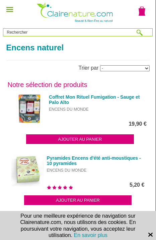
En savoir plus (91, 235)
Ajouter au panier (80, 139)
